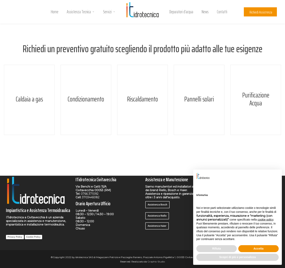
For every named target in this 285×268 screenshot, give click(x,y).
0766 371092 (89, 194)
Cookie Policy (33, 237)
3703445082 (90, 197)
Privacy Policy (15, 237)
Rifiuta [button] (216, 248)
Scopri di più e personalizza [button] (237, 257)
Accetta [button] (259, 248)
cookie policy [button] (265, 219)
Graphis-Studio (156, 261)
